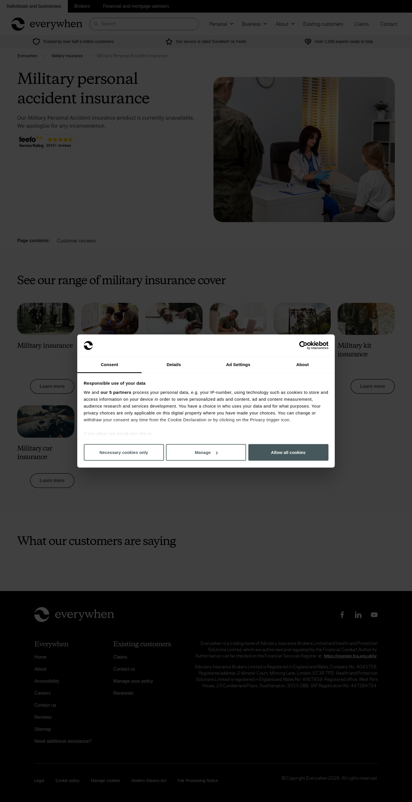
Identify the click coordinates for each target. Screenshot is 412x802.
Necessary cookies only (123, 452)
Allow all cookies (288, 452)
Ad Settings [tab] (238, 364)
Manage (206, 452)
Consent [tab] (109, 364)
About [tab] (302, 364)
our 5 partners (116, 392)
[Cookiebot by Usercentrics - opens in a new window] (303, 345)
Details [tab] (174, 364)
